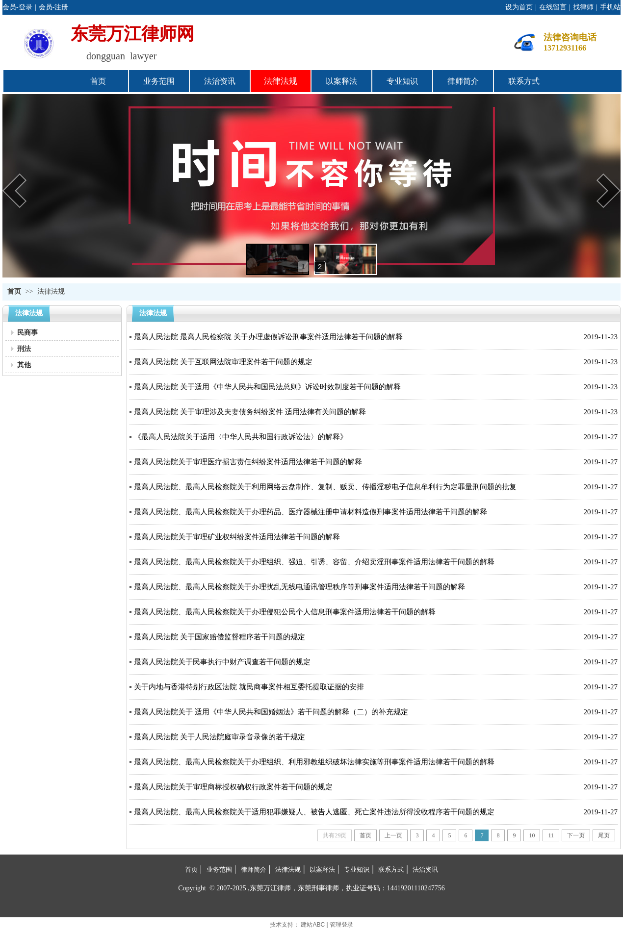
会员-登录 (17, 7)
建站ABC (313, 924)
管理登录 (341, 924)
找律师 (583, 7)
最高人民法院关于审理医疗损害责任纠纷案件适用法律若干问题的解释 (248, 462)
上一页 (393, 835)
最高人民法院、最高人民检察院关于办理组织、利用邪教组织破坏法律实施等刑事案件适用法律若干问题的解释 (314, 762)
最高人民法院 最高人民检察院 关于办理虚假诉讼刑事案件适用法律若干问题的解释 (268, 337)
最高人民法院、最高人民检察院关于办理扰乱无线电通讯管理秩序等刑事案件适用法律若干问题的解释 (299, 587)
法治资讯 (425, 869)
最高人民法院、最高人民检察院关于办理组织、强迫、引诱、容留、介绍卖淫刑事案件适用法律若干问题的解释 (314, 562)
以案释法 (322, 869)
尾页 (604, 835)
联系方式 (391, 869)
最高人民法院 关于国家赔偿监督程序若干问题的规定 (219, 637)
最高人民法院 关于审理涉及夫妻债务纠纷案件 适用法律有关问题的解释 (250, 412)
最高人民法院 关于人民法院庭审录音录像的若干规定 (219, 737)
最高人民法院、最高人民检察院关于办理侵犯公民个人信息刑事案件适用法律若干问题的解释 (285, 612)
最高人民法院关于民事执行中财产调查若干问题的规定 (222, 662)
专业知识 (356, 869)
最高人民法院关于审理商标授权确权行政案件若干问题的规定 (233, 787)
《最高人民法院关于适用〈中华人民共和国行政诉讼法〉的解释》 (240, 437)
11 (551, 835)
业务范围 (219, 869)
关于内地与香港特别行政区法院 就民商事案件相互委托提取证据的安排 (249, 687)
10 (532, 835)
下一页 (576, 835)
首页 (14, 291)
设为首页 (519, 7)
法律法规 (51, 291)
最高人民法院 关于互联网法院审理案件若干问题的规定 (223, 362)
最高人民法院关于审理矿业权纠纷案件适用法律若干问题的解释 (237, 537)
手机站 (610, 7)
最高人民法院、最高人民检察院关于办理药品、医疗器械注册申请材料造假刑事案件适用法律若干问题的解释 (310, 512)
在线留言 (553, 7)
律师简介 (253, 869)
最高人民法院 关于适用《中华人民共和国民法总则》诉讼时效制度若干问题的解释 (267, 387)
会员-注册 (54, 7)
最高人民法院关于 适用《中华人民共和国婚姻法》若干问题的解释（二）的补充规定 (271, 712)
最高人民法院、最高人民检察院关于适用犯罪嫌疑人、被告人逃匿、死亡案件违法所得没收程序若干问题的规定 (314, 812)
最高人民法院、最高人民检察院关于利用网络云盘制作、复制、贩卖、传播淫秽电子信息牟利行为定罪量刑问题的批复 (325, 487)
